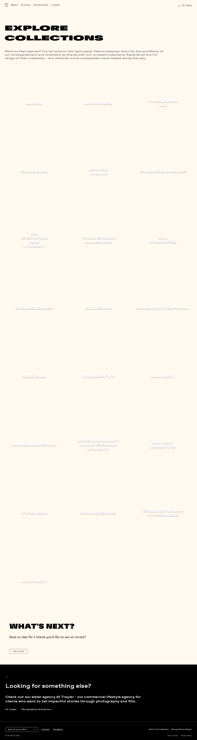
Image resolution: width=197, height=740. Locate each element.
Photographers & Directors (36, 709)
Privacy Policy (186, 736)
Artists (25, 5)
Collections (40, 5)
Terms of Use (172, 736)
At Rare (185, 5)
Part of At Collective (158, 729)
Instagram (58, 729)
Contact (46, 729)
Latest (55, 5)
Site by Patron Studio (181, 729)
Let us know (18, 651)
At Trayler (11, 709)
